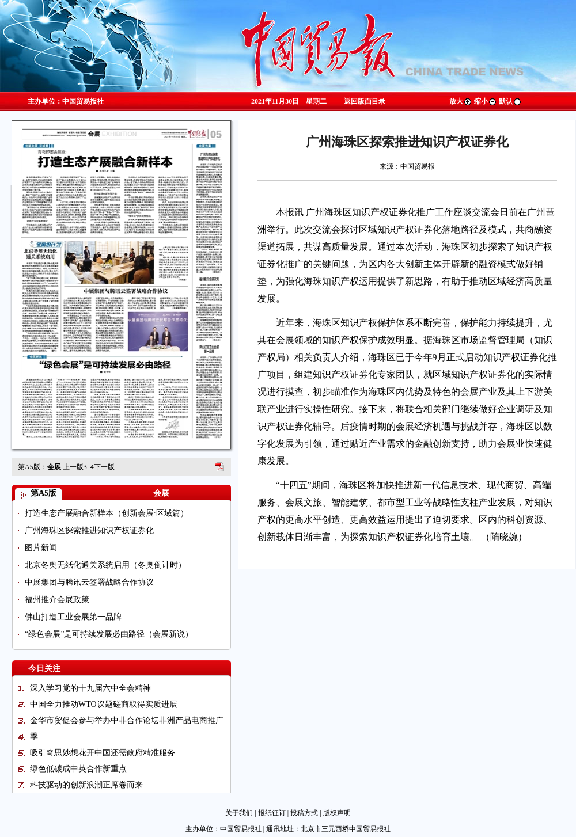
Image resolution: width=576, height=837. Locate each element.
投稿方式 (304, 813)
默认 (510, 101)
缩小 (485, 101)
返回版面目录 (364, 101)
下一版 (102, 467)
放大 (460, 101)
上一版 (75, 467)
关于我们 (239, 813)
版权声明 (337, 813)
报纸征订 (272, 813)
